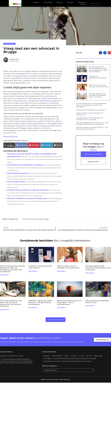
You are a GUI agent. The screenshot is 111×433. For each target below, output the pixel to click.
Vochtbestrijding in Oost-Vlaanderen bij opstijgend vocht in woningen (97, 95)
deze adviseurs (46, 101)
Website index (98, 356)
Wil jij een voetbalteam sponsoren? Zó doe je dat (27, 198)
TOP (104, 425)
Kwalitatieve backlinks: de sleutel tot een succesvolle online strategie (74, 358)
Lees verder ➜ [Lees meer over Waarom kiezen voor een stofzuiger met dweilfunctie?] (61, 271)
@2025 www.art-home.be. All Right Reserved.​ (55, 379)
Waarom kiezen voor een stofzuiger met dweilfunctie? (98, 86)
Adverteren (81, 2)
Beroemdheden (57, 356)
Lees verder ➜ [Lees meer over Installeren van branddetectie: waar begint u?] (32, 271)
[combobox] (96, 3)
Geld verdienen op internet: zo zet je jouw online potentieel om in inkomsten (67, 361)
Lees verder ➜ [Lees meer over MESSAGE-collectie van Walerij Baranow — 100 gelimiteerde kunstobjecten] (32, 307)
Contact (83, 4)
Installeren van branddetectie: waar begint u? (98, 77)
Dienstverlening (9, 43)
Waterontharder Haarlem (17, 173)
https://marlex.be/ (10, 136)
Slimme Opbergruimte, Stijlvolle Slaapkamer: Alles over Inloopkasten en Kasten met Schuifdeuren (98, 69)
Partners (36, 2)
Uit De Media (48, 2)
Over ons (60, 2)
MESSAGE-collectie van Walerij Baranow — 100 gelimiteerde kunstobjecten (92, 128)
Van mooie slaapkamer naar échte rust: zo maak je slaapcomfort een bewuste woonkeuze (92, 123)
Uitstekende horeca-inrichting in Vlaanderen (25, 165)
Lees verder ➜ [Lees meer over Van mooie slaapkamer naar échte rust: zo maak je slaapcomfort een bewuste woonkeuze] (4, 309)
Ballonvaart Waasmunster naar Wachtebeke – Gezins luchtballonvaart (69, 302)
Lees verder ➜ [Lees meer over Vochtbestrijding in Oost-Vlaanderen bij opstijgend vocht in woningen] (89, 273)
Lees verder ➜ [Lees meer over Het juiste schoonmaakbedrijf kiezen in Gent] (89, 305)
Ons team (70, 2)
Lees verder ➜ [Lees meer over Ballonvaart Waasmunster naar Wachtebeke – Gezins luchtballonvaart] (61, 307)
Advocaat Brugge (42, 219)
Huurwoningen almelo (16, 182)
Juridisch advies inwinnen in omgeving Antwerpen (28, 190)
